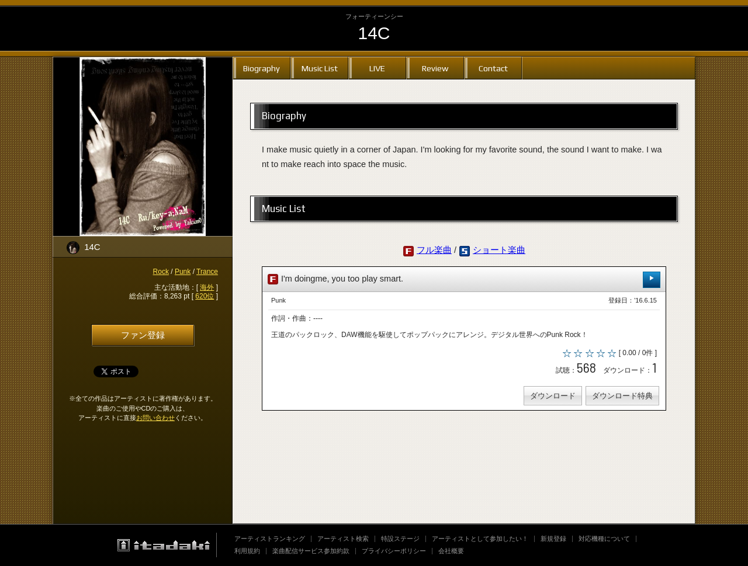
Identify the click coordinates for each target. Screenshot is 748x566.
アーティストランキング (269, 538)
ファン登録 (143, 335)
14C (374, 33)
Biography (261, 68)
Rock (161, 272)
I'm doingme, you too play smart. (464, 279)
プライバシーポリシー (394, 550)
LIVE (377, 68)
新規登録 (553, 538)
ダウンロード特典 (622, 395)
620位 (204, 296)
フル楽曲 (434, 250)
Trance (207, 272)
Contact (493, 68)
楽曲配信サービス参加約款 (310, 550)
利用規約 (247, 550)
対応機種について (604, 538)
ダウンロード (553, 395)
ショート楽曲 (499, 250)
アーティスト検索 (343, 538)
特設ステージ (400, 538)
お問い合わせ (155, 417)
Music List (320, 68)
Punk (183, 272)
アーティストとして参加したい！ (480, 538)
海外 (207, 287)
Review (435, 68)
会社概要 (451, 550)
